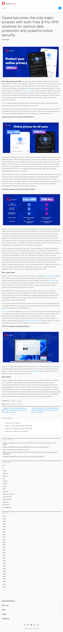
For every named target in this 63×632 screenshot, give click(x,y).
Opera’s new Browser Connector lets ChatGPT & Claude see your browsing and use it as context (29, 443)
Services (5, 605)
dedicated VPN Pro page (32, 320)
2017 (4, 539)
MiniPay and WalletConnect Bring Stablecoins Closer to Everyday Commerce (26, 447)
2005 (4, 571)
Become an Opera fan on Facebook (18, 428)
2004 (4, 573)
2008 (4, 563)
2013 (4, 550)
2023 (4, 524)
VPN (20, 404)
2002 (4, 579)
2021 (4, 529)
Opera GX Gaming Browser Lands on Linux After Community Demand (24, 456)
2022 (4, 526)
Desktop (5, 473)
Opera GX (6, 502)
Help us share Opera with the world (18, 426)
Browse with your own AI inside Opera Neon (16, 449)
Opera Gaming (7, 499)
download (52, 280)
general (13, 400)
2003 (4, 576)
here (29, 308)
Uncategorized (7, 507)
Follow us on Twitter (12, 423)
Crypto (5, 470)
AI (3, 468)
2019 (4, 534)
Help (3, 610)
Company (5, 618)
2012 (4, 553)
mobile (19, 400)
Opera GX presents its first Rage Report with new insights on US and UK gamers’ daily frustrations (45, 410)
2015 (4, 545)
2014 (4, 547)
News (4, 489)
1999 (4, 587)
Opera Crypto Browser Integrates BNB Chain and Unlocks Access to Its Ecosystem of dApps (14, 410)
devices (5, 476)
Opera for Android (29, 90)
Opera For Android (11, 404)
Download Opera (8, 601)
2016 (4, 542)
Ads (4, 465)
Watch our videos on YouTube (16, 431)
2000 (4, 584)
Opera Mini (6, 504)
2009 (4, 560)
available (35, 371)
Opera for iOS (7, 497)
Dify (4, 478)
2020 (4, 532)
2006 (4, 568)
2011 (4, 555)
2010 (4, 558)
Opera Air (6, 491)
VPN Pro (4, 311)
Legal (4, 614)
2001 (4, 581)
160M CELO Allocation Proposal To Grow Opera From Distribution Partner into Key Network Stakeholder (30, 453)
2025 (4, 519)
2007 (4, 566)
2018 (4, 537)
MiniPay (5, 483)
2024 (4, 521)
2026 (4, 516)
